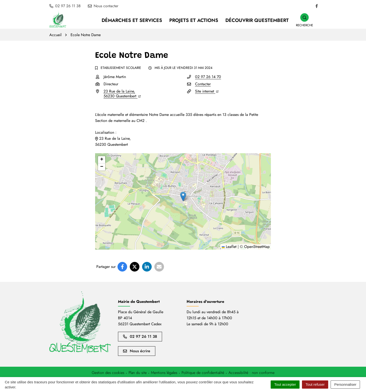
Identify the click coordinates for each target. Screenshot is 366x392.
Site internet (206, 91)
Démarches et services (132, 20)
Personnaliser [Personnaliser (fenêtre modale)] (345, 384)
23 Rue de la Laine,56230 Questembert (122, 93)
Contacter (203, 84)
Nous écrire (136, 351)
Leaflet (229, 246)
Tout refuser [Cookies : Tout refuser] (315, 384)
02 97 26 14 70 (208, 77)
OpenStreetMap (257, 246)
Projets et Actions (193, 20)
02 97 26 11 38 (140, 336)
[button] (304, 20)
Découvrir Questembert (257, 20)
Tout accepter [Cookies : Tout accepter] (285, 384)
